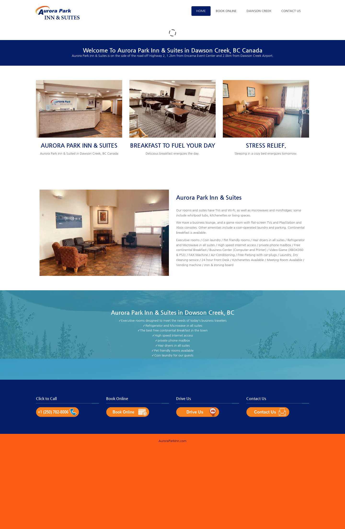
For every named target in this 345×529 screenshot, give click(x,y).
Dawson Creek (259, 10)
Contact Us (291, 10)
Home (201, 10)
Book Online (226, 10)
